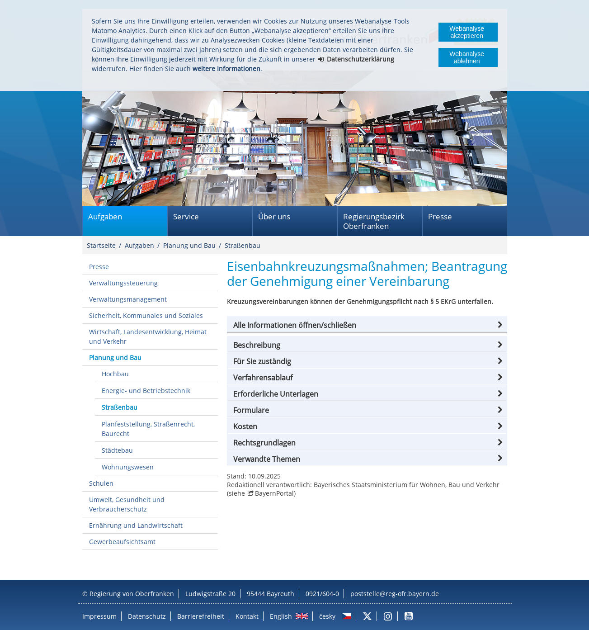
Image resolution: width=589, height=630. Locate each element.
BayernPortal (274, 493)
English (281, 616)
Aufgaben (105, 216)
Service (186, 216)
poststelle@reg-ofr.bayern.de (394, 593)
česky (327, 616)
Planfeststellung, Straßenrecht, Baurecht (148, 429)
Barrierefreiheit (200, 616)
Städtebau (117, 450)
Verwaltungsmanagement (128, 299)
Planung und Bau (189, 245)
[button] (367, 325)
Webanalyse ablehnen (466, 57)
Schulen (101, 483)
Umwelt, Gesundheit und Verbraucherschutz (127, 504)
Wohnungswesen (128, 467)
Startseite (101, 245)
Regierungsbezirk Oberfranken (374, 221)
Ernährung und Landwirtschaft (136, 525)
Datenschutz (147, 616)
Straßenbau (242, 245)
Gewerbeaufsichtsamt (122, 541)
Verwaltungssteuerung (123, 283)
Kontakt (247, 616)
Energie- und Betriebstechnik (146, 390)
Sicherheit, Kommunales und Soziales (146, 315)
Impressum (99, 616)
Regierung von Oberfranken (132, 593)
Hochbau (115, 373)
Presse (440, 216)
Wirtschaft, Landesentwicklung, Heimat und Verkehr (148, 336)
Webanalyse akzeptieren (466, 32)
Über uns (274, 216)
